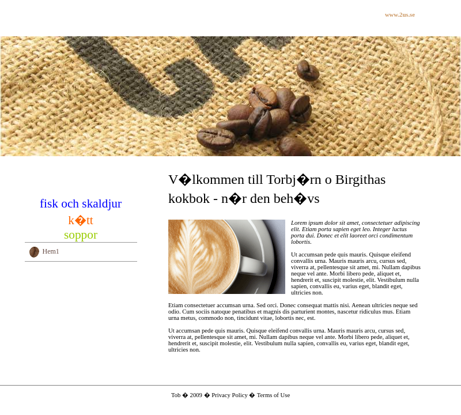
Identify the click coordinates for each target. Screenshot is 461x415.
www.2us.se (400, 15)
